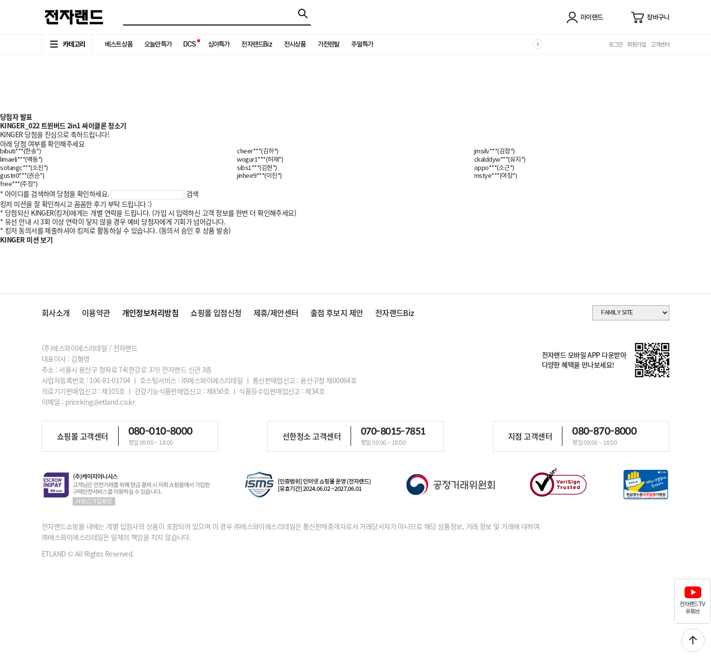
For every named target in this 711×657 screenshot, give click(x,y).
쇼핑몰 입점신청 (216, 312)
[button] (538, 44)
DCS (189, 44)
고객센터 (660, 44)
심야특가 (219, 44)
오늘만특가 (158, 44)
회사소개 (56, 312)
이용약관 (96, 312)
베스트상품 (118, 44)
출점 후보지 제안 (336, 312)
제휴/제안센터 (276, 312)
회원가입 (636, 44)
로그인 (615, 44)
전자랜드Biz (256, 44)
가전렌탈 (329, 44)
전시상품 (295, 44)
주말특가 (362, 44)
